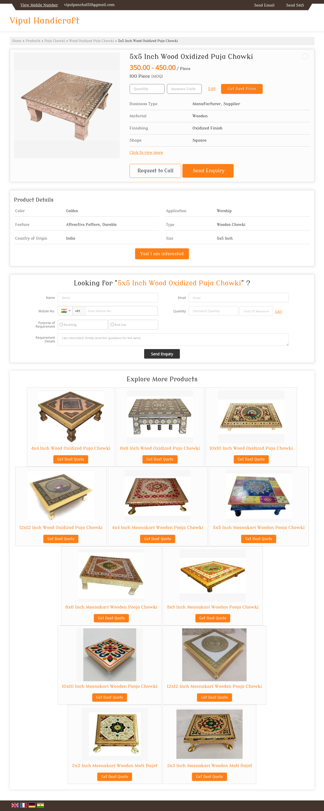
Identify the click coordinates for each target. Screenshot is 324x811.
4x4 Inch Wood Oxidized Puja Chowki (71, 448)
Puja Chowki (54, 41)
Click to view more (146, 153)
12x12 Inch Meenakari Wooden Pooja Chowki (214, 686)
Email (182, 297)
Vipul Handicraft (45, 21)
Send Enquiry (209, 171)
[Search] (311, 22)
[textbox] (184, 89)
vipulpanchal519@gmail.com (89, 5)
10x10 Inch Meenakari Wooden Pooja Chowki (109, 686)
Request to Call (156, 171)
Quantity (179, 311)
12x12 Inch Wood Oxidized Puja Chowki (60, 527)
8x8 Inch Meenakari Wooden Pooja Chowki (213, 607)
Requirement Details (45, 339)
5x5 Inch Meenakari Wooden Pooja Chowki (259, 527)
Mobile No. (47, 311)
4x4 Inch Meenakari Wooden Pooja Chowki (157, 527)
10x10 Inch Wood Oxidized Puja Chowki (251, 448)
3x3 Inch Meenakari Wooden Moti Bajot (209, 765)
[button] (39, 5)
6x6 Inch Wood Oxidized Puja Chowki (160, 448)
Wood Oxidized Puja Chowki (91, 41)
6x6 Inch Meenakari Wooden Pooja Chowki (111, 607)
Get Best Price (242, 88)
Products (33, 41)
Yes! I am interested (162, 253)
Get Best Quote (70, 459)
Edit (212, 89)
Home (17, 41)
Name (50, 297)
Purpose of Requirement (45, 324)
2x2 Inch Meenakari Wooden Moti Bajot (114, 765)
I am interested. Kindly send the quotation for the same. (173, 339)
